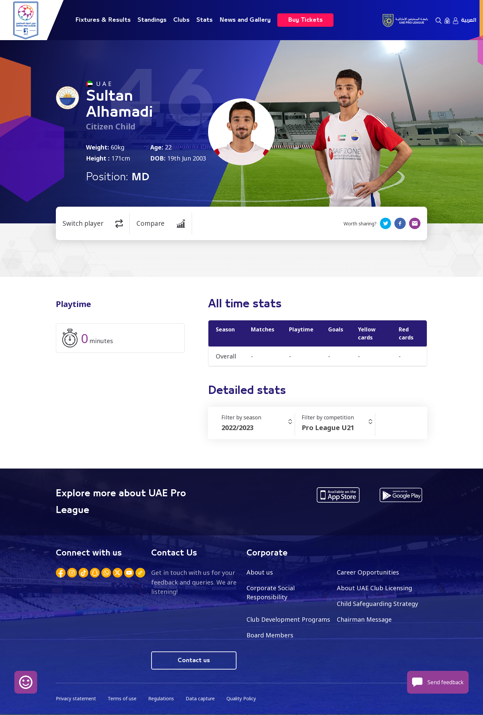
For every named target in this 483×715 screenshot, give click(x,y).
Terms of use (122, 698)
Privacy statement (76, 698)
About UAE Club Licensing (374, 588)
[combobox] (258, 427)
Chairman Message (364, 619)
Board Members (270, 635)
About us (260, 572)
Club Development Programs (288, 619)
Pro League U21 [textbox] (328, 427)
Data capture (200, 698)
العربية (468, 20)
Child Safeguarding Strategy (377, 604)
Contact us (194, 660)
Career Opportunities (368, 572)
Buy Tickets (305, 20)
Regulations (161, 698)
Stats (204, 20)
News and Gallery (245, 20)
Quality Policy (241, 698)
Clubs (181, 20)
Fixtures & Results (103, 20)
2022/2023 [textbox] (237, 427)
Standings (152, 20)
